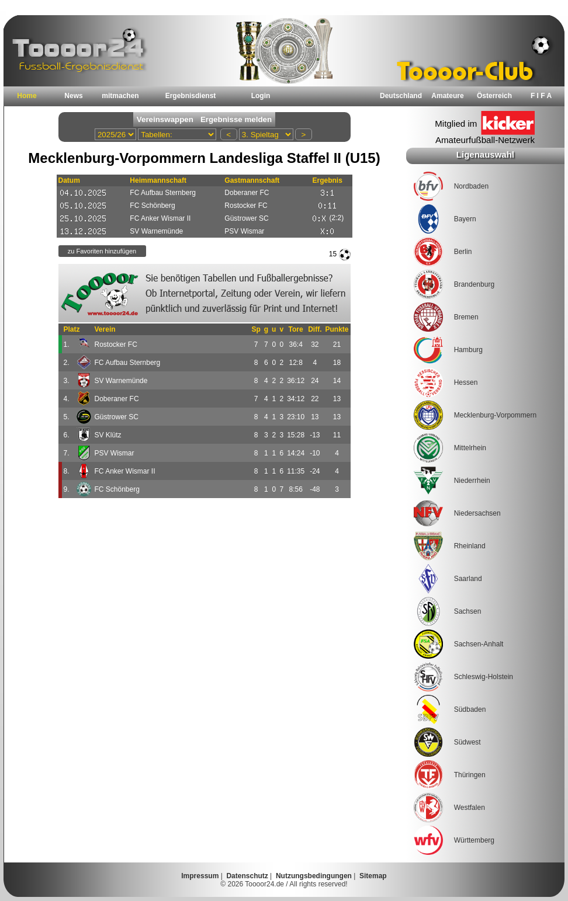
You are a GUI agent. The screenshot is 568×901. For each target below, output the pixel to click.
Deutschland (401, 96)
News (73, 96)
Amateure (447, 96)
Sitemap (373, 876)
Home (26, 96)
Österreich (494, 96)
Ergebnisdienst (190, 96)
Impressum (200, 876)
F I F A (541, 96)
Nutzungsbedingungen (314, 876)
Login (261, 96)
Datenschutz (247, 876)
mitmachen (120, 96)
